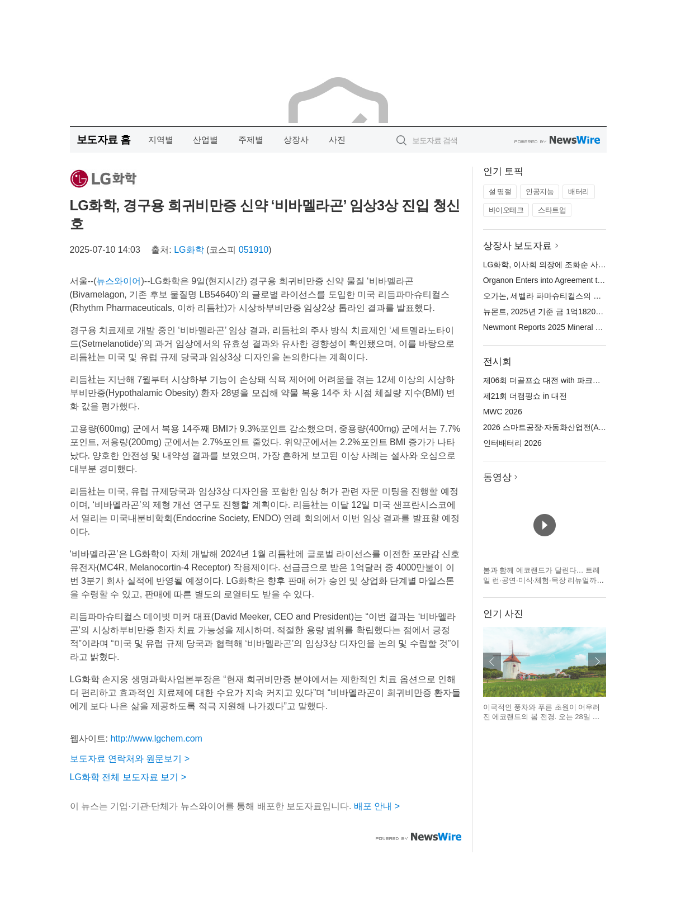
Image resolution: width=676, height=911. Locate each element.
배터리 (578, 191)
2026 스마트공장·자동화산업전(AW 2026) (555, 427)
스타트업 (552, 210)
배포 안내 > (377, 806)
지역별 (160, 139)
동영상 (497, 477)
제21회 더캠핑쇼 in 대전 (525, 395)
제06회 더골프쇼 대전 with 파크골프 (545, 380)
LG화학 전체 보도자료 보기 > (128, 777)
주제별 (250, 139)
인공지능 (540, 191)
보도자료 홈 (104, 139)
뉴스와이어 (118, 281)
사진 (337, 139)
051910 (253, 249)
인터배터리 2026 (512, 442)
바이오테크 (506, 210)
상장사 (296, 139)
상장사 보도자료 (517, 245)
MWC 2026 (502, 411)
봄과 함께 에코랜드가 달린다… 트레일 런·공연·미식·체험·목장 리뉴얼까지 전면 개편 (543, 580)
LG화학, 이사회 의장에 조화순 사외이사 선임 (561, 264)
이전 (492, 662)
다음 (597, 662)
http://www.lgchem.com (156, 738)
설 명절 (500, 191)
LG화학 (189, 249)
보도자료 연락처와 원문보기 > (130, 758)
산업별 (205, 139)
